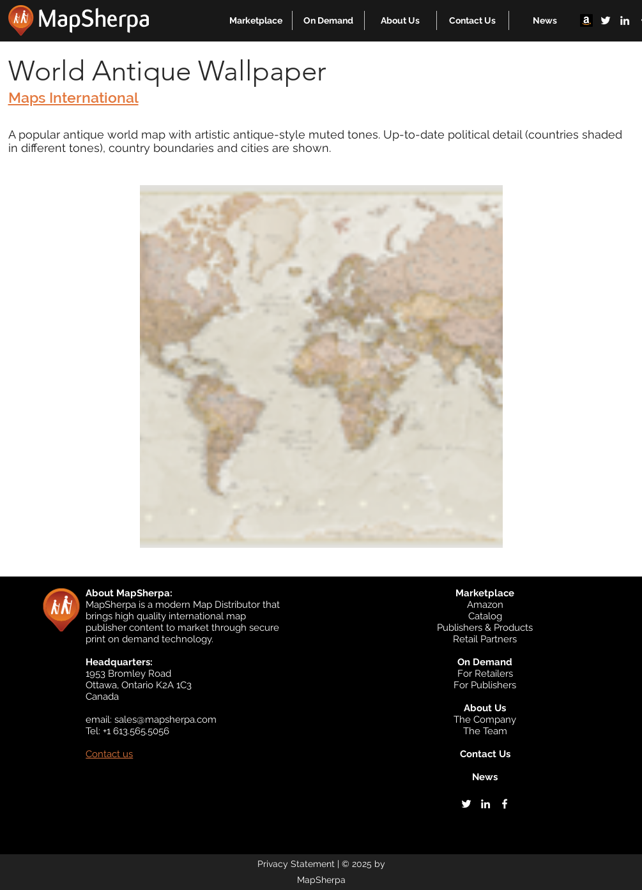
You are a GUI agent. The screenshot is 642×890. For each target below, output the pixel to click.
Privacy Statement (296, 864)
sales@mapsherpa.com (165, 719)
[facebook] (504, 803)
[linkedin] (624, 20)
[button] (256, 20)
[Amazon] (586, 20)
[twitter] (605, 20)
